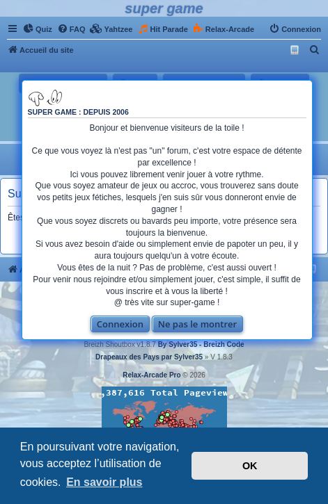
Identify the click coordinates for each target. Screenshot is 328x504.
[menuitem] (37, 29)
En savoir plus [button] (104, 482)
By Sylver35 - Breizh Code (201, 344)
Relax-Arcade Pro (151, 375)
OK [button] (250, 465)
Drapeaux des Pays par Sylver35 (149, 357)
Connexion (120, 324)
